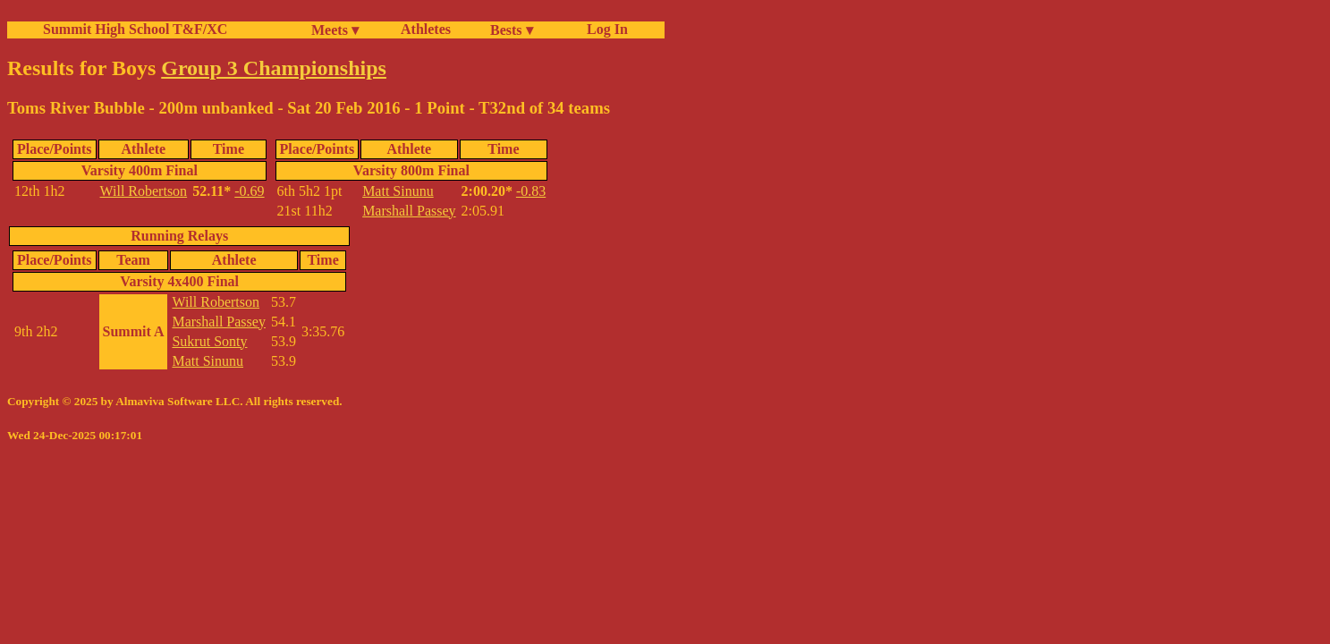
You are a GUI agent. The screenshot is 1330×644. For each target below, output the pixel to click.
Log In (604, 29)
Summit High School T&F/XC (135, 29)
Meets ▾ (335, 30)
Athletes (426, 29)
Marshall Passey (408, 210)
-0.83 (531, 191)
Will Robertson (144, 191)
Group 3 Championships (273, 68)
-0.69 (249, 191)
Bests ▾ (511, 30)
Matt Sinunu (398, 191)
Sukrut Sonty (209, 341)
